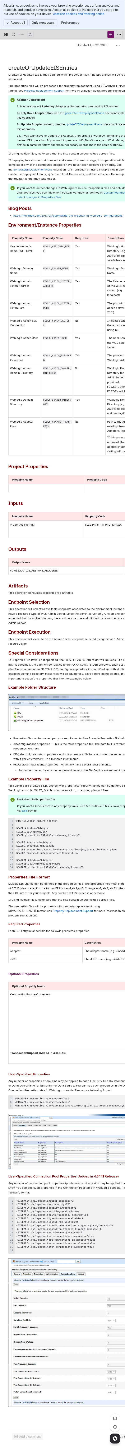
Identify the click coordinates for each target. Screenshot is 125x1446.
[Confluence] (21, 34)
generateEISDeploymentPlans (84, 113)
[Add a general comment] (27, 1436)
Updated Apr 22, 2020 (92, 45)
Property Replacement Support (43, 90)
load (25, 810)
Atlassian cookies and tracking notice (78, 14)
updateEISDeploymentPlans (84, 124)
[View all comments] (115, 1418)
